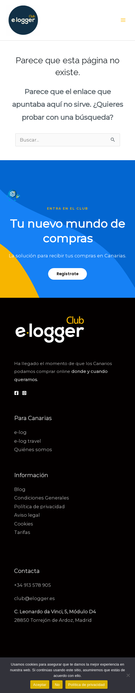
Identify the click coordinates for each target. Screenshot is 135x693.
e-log (20, 432)
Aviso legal (27, 515)
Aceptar (39, 685)
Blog (19, 489)
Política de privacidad (39, 506)
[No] (128, 675)
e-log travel (27, 441)
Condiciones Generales (41, 498)
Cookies (23, 524)
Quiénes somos (33, 449)
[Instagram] (24, 393)
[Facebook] (16, 393)
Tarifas (22, 532)
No (57, 685)
